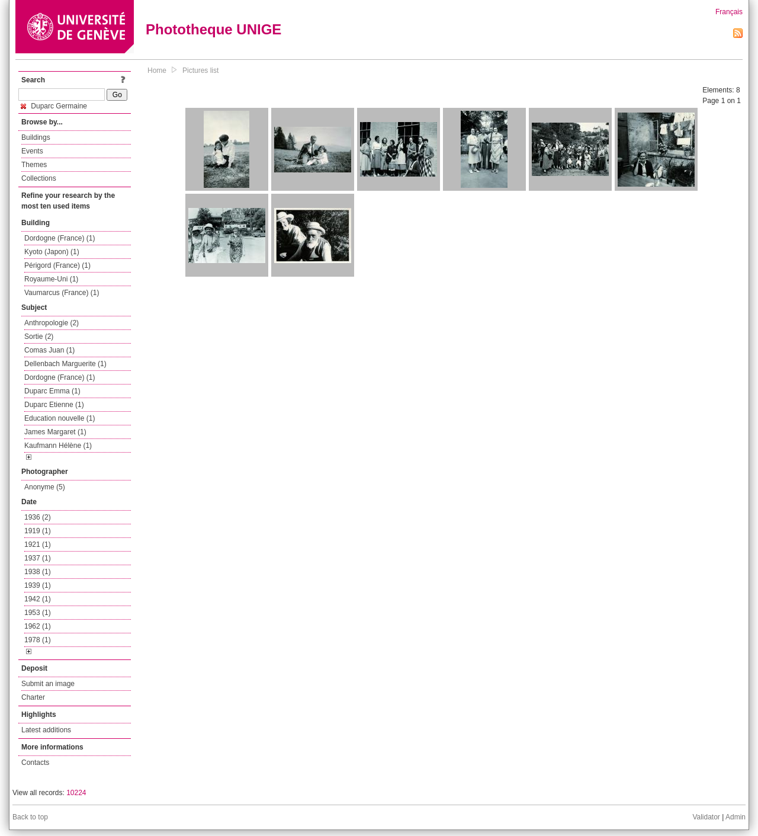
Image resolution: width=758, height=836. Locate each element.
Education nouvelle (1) (59, 418)
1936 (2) (37, 517)
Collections (38, 178)
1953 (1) (37, 612)
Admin (735, 817)
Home (156, 70)
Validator (706, 817)
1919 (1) (37, 531)
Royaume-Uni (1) (51, 279)
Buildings (35, 137)
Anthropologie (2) (51, 323)
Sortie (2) (38, 336)
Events (32, 151)
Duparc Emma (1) (52, 391)
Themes (34, 165)
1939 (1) (37, 585)
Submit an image (48, 684)
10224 (76, 793)
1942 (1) (37, 599)
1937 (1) (37, 558)
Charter (33, 697)
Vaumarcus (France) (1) (61, 293)
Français (729, 12)
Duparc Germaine (54, 106)
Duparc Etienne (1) (54, 405)
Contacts (35, 762)
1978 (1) (37, 640)
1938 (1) (37, 572)
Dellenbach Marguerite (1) (65, 364)
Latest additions (46, 730)
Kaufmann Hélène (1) (58, 445)
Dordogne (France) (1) (59, 238)
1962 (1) (37, 626)
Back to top (30, 817)
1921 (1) (37, 544)
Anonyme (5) (44, 487)
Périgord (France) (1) (57, 265)
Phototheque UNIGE (213, 29)
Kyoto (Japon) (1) (51, 252)
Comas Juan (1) (49, 350)
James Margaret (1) (55, 432)
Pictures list (200, 70)
